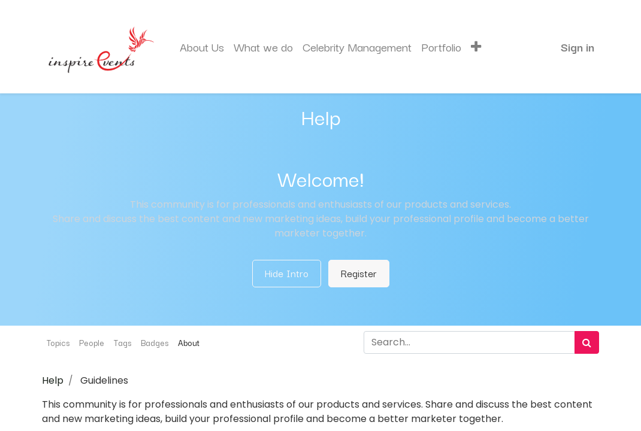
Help (53, 380)
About (188, 342)
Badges (154, 342)
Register (359, 273)
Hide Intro (287, 273)
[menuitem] (202, 47)
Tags (122, 342)
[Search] (587, 342)
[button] (476, 47)
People (91, 342)
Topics (58, 342)
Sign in (577, 47)
